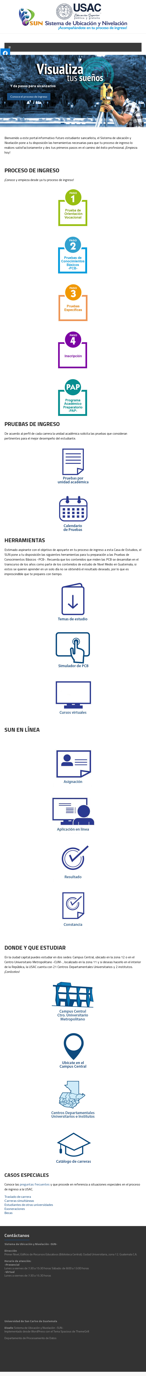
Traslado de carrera (17, 1196)
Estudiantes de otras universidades (28, 1204)
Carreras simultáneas (19, 1200)
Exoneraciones (14, 1209)
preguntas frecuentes (35, 1184)
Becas (8, 1213)
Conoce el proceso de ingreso (28, 96)
